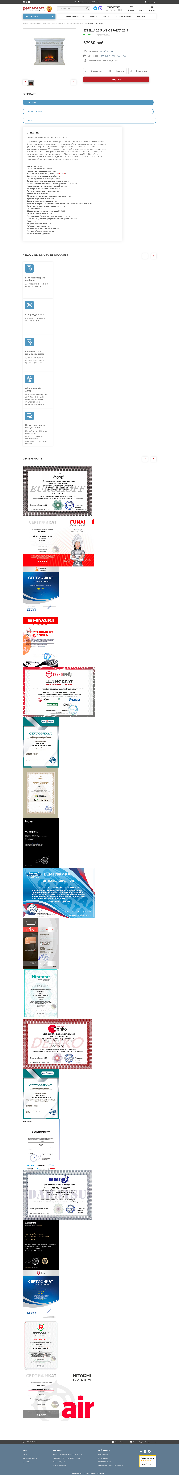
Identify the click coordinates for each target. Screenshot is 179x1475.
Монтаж (93, 16)
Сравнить (123, 1442)
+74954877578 (58, 1458)
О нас (103, 16)
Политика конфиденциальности (110, 1465)
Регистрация (103, 1458)
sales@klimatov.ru (60, 1465)
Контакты (141, 16)
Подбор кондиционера (74, 16)
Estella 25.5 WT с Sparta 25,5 (93, 23)
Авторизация (103, 1454)
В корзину (116, 79)
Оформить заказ (150, 1442)
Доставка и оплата (123, 16)
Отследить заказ (104, 1462)
